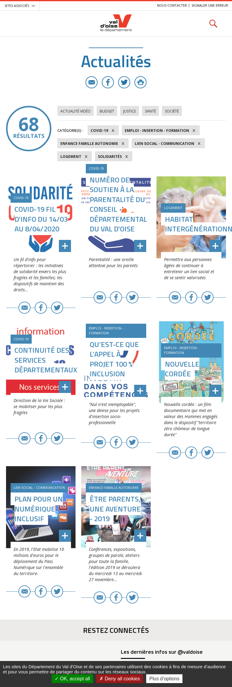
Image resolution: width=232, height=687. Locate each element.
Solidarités (110, 156)
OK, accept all (72, 678)
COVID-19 (99, 130)
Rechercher (213, 23)
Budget (107, 111)
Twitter (124, 82)
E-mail (91, 82)
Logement (70, 156)
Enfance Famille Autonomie (89, 143)
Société (172, 111)
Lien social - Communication (164, 143)
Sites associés (17, 5)
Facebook (108, 82)
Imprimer (140, 82)
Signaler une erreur (210, 5)
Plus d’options (164, 678)
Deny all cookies (119, 678)
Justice (129, 111)
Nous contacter (172, 5)
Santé (150, 111)
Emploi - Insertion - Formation (157, 130)
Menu (19, 23)
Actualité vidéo (75, 111)
